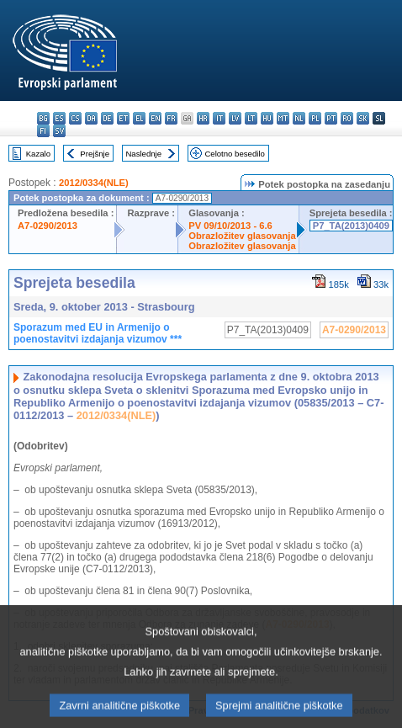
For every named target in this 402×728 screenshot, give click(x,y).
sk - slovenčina (363, 118)
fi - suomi (43, 131)
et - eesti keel (123, 118)
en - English (155, 118)
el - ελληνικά (139, 118)
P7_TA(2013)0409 (351, 226)
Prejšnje (94, 153)
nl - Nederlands (299, 118)
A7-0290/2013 (47, 226)
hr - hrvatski (203, 118)
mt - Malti (283, 118)
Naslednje (143, 153)
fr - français (171, 118)
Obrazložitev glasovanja (241, 236)
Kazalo (38, 153)
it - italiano (219, 118)
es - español (59, 118)
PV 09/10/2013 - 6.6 (230, 226)
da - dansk (91, 118)
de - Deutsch (107, 118)
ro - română (347, 118)
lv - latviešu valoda (235, 118)
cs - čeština (75, 118)
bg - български (43, 118)
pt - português (331, 118)
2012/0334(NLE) (94, 183)
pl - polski (315, 118)
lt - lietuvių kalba (251, 118)
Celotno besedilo (234, 153)
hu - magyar (267, 118)
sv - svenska (59, 131)
